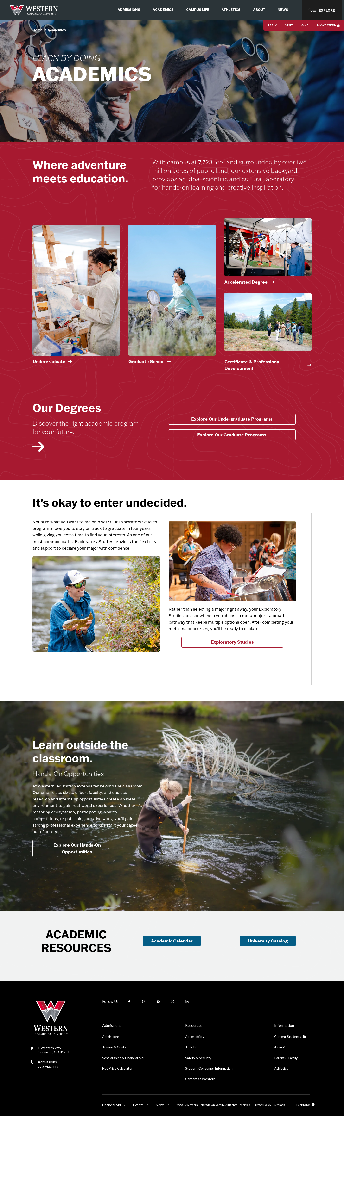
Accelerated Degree (246, 318)
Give (304, 25)
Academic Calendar (172, 1015)
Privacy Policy (262, 1179)
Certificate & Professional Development (252, 401)
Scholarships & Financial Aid (123, 1132)
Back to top (303, 1179)
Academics (57, 29)
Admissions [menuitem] (129, 9)
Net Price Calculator (117, 1142)
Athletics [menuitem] (231, 9)
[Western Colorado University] (51, 1108)
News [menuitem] (283, 9)
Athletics (281, 1142)
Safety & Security (198, 1132)
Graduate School (146, 397)
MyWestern (328, 25)
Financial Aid (111, 1179)
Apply (272, 25)
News (160, 1179)
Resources (193, 1099)
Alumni (279, 1121)
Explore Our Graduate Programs (231, 470)
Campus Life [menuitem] (197, 9)
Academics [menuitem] (163, 9)
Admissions (48, 1138)
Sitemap (279, 1179)
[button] (322, 10)
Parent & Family (286, 1132)
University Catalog (268, 1015)
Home (37, 29)
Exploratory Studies (232, 688)
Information (284, 1099)
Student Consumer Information (209, 1142)
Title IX (191, 1121)
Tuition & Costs (114, 1121)
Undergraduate (49, 397)
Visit (289, 25)
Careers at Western (200, 1153)
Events (138, 1179)
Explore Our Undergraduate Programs (232, 455)
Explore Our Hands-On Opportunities (77, 912)
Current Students (290, 1111)
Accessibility (194, 1111)
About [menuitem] (259, 9)
